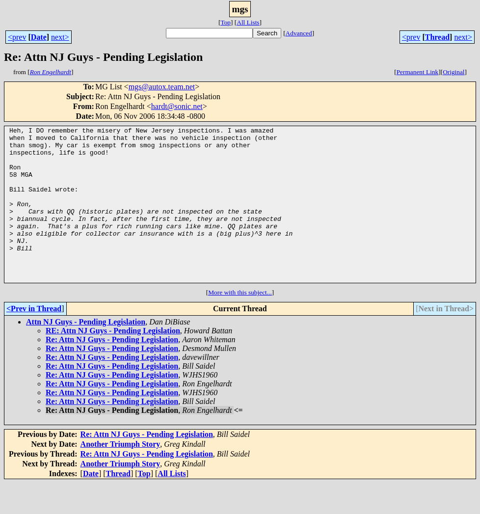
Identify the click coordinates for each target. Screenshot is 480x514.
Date (39, 37)
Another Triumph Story (120, 475)
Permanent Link (418, 72)
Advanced (299, 33)
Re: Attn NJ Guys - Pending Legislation (112, 370)
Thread (437, 37)
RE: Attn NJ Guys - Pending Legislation (113, 361)
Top (225, 22)
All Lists (248, 22)
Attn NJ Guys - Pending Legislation (85, 353)
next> (60, 37)
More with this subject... (240, 323)
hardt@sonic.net (177, 106)
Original (453, 72)
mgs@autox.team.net (162, 86)
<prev (17, 37)
